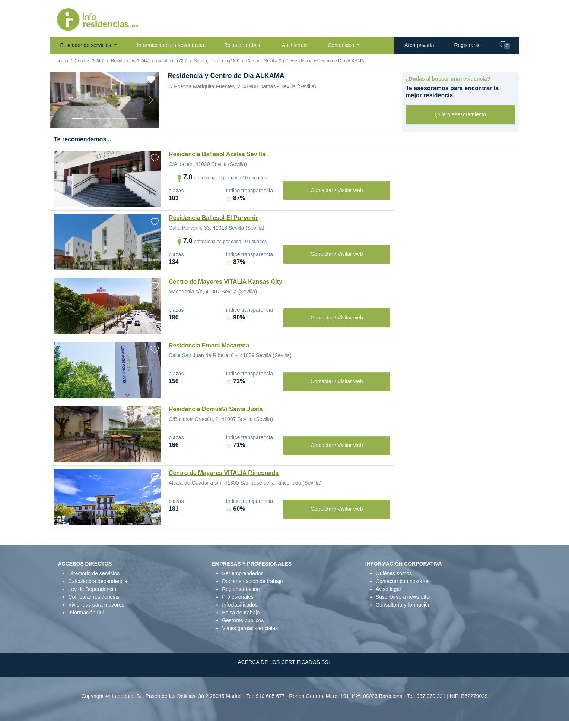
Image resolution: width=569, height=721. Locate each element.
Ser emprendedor (242, 573)
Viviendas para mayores (96, 605)
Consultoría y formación (403, 605)
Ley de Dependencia (92, 589)
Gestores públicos (243, 620)
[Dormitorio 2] (104, 118)
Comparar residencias (94, 597)
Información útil (86, 612)
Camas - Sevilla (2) (265, 60)
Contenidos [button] (342, 45)
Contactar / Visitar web (337, 190)
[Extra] (131, 118)
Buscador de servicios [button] (86, 45)
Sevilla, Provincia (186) (217, 60)
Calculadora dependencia (98, 581)
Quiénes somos (394, 573)
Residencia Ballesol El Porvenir (213, 218)
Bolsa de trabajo (243, 45)
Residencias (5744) (130, 60)
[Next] (151, 100)
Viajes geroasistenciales (250, 628)
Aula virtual (295, 45)
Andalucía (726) (171, 60)
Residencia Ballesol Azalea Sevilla (217, 154)
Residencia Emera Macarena (209, 345)
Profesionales (238, 597)
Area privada (419, 45)
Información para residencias (170, 45)
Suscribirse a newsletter (403, 597)
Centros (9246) (89, 60)
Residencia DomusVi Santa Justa (216, 409)
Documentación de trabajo (252, 581)
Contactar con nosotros (403, 581)
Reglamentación (241, 589)
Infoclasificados (240, 605)
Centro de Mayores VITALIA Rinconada (224, 473)
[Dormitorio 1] (91, 118)
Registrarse (467, 45)
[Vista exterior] (77, 118)
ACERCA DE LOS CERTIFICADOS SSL (284, 662)
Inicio (63, 60)
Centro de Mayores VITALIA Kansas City (225, 281)
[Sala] (118, 118)
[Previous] (58, 100)
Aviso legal (388, 589)
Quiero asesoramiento (460, 114)
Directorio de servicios (94, 573)
